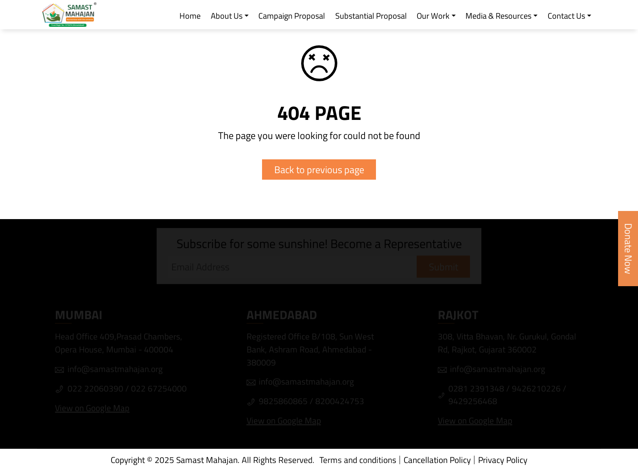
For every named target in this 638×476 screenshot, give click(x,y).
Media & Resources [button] (498, 16)
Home (190, 16)
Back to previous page (319, 169)
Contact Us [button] (566, 16)
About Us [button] (227, 16)
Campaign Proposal (291, 16)
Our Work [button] (433, 16)
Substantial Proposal (371, 16)
